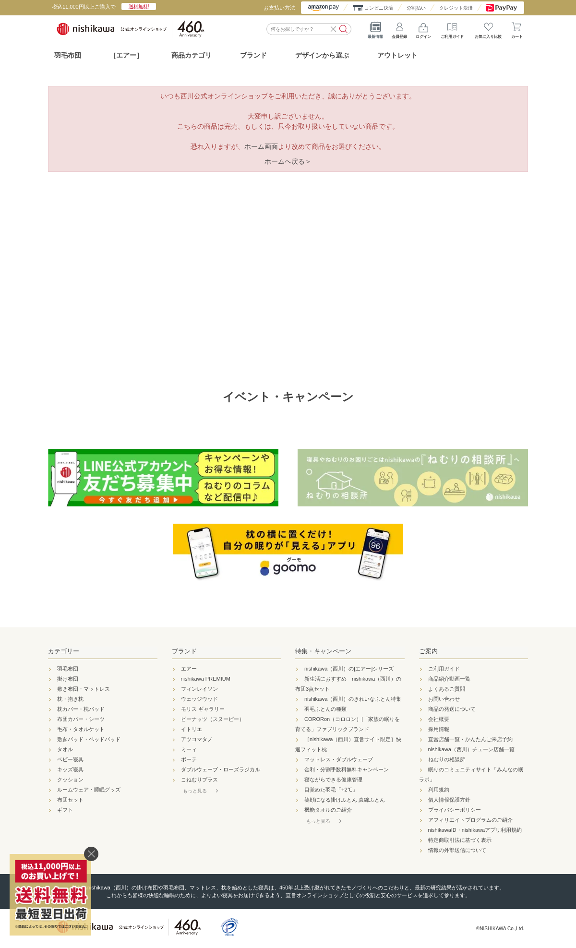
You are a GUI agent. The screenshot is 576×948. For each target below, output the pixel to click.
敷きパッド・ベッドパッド (88, 739)
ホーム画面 (261, 146)
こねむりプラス (199, 779)
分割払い (416, 8)
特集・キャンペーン (323, 651)
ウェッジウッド (199, 699)
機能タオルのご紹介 (328, 810)
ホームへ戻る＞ (288, 161)
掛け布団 (67, 679)
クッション (70, 779)
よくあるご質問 (446, 689)
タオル (65, 749)
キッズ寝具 (70, 769)
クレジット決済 (456, 8)
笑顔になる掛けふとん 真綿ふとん (344, 800)
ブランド (184, 651)
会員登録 (399, 29)
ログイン (423, 29)
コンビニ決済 (378, 8)
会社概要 (438, 719)
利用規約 (438, 789)
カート (517, 29)
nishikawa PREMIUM (205, 679)
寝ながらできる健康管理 (333, 779)
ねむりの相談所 (446, 759)
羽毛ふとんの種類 (325, 709)
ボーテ (189, 759)
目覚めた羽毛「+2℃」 (331, 789)
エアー (189, 669)
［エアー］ (126, 55)
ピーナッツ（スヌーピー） (212, 719)
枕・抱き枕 (70, 699)
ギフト (65, 810)
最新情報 (375, 29)
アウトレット (397, 55)
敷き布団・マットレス (83, 689)
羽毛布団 (67, 55)
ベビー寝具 (70, 759)
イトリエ (191, 729)
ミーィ (189, 749)
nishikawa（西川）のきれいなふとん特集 (352, 699)
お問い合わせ (444, 699)
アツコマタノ (197, 739)
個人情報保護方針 (449, 800)
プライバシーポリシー (454, 810)
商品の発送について (452, 709)
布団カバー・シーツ (81, 719)
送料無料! (139, 6)
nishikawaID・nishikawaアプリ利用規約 (475, 830)
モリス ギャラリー (203, 709)
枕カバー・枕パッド (81, 709)
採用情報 (438, 729)
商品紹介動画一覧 (449, 679)
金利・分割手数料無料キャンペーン (346, 769)
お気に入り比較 (488, 29)
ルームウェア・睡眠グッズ (88, 789)
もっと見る (195, 790)
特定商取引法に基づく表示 (460, 840)
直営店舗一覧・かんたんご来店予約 (470, 739)
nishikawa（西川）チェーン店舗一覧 (471, 749)
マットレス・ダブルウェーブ (338, 759)
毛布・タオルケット (81, 729)
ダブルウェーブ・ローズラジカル (220, 769)
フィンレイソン (199, 689)
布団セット (70, 800)
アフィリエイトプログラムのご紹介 (470, 820)
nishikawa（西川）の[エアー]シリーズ (349, 669)
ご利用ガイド (452, 29)
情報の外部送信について (457, 850)
